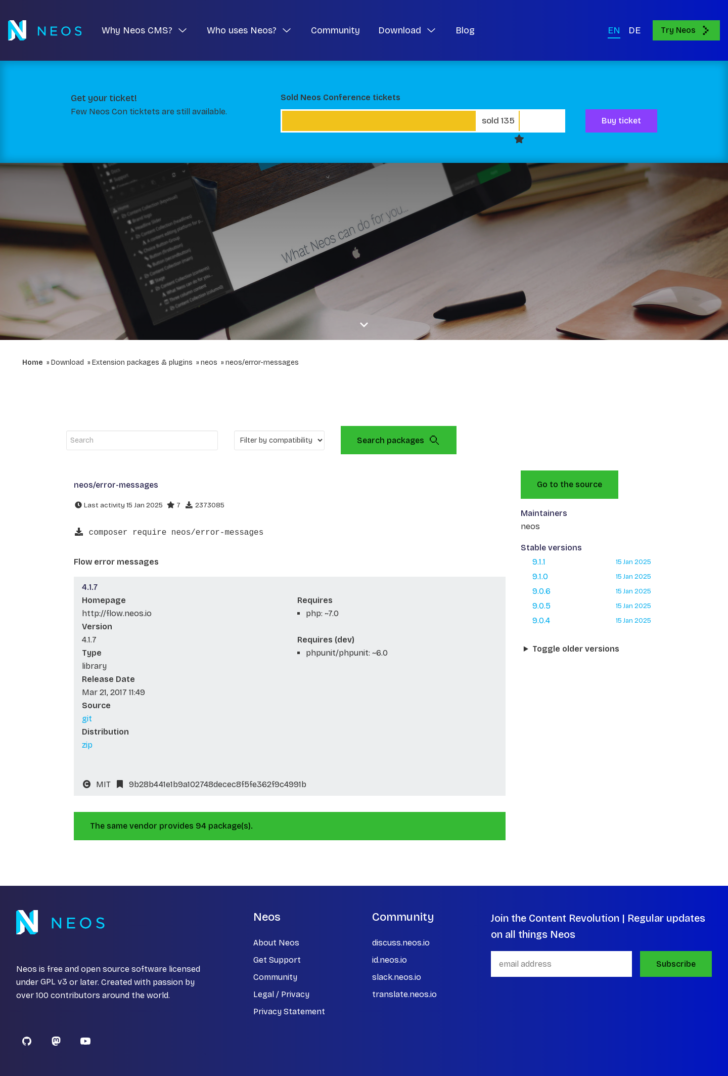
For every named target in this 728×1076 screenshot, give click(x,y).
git (87, 718)
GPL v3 (53, 982)
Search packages (398, 440)
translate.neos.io (404, 994)
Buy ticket (621, 120)
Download (67, 362)
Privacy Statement (289, 1011)
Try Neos (686, 30)
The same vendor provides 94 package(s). (171, 826)
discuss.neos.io (401, 943)
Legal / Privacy (281, 994)
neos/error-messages (262, 362)
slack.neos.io (396, 977)
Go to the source (569, 484)
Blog (465, 30)
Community (335, 30)
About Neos (276, 943)
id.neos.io (389, 960)
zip (87, 745)
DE (634, 30)
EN (614, 30)
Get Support (277, 960)
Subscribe (676, 964)
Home (32, 362)
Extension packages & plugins (142, 362)
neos (209, 362)
